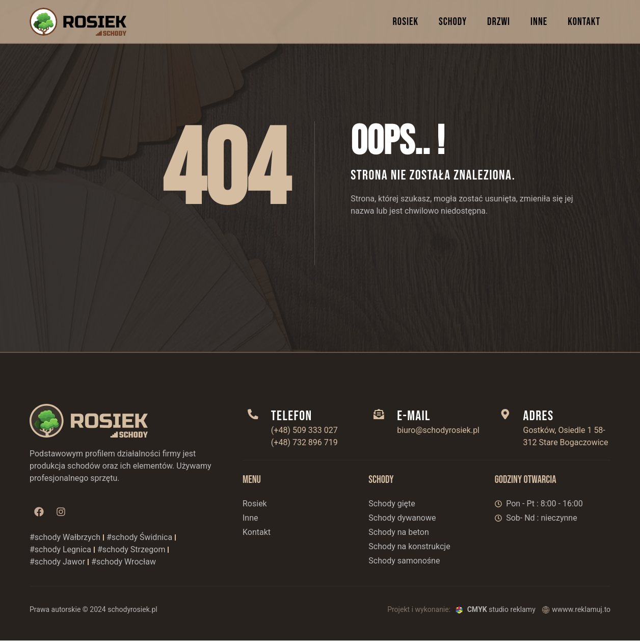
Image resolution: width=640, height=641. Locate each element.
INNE (538, 21)
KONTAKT (584, 21)
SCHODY (453, 21)
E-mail (414, 416)
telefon (292, 416)
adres (539, 416)
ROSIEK (405, 21)
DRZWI (498, 21)
